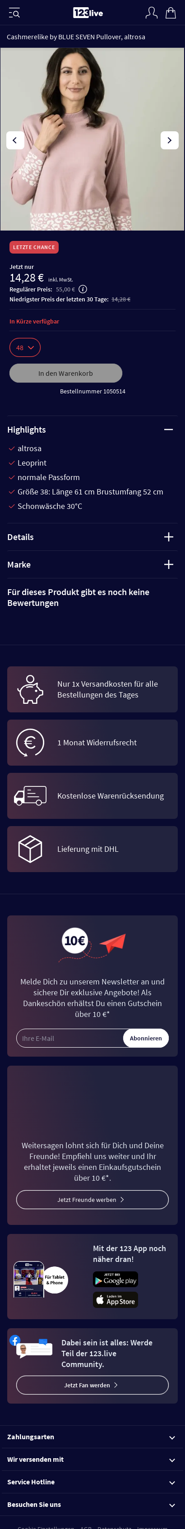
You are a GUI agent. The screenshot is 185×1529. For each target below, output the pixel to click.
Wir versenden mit (91, 1459)
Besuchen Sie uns (91, 1504)
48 (25, 347)
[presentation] (15, 140)
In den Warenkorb (65, 373)
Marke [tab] (90, 564)
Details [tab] (90, 536)
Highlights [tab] (90, 429)
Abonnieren (146, 1038)
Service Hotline (91, 1481)
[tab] (92, 597)
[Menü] (14, 12)
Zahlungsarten (91, 1436)
